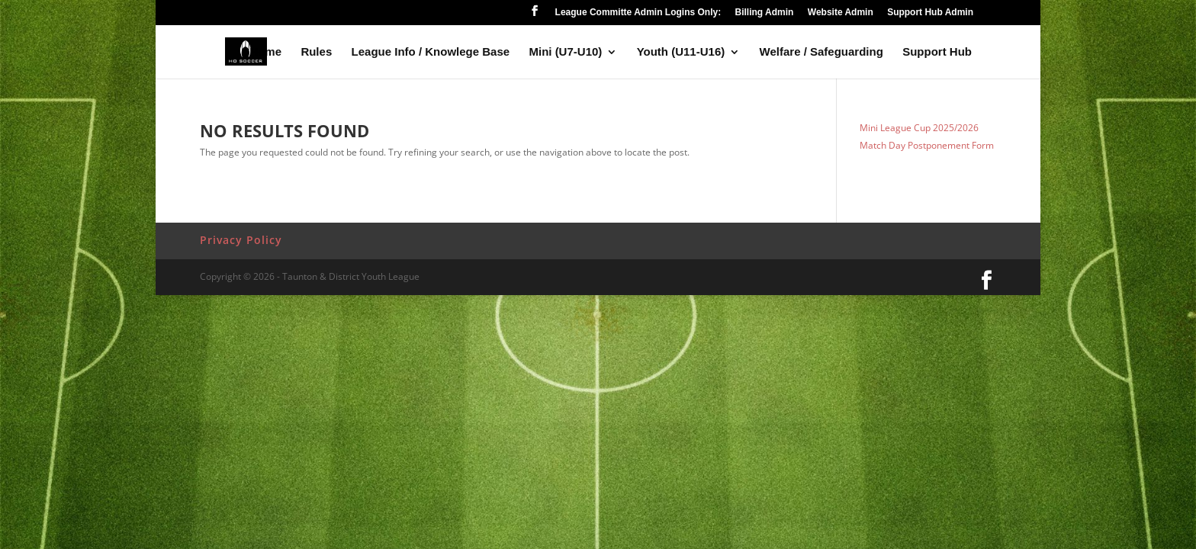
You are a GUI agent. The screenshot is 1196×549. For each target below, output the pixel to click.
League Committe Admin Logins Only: (638, 13)
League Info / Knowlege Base (431, 52)
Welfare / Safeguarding (821, 52)
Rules (316, 52)
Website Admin (840, 13)
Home (265, 52)
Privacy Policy (241, 240)
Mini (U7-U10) (565, 52)
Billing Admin (764, 13)
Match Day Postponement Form (927, 145)
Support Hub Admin (930, 13)
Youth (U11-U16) (681, 52)
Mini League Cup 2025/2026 (919, 127)
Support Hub (937, 52)
